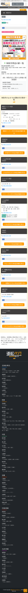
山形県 (4, 390)
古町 (4, 439)
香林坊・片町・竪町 (8, 447)
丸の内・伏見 (11, 471)
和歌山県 (4, 502)
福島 (17, 396)
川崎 (10, 429)
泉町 (12, 409)
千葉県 (4, 419)
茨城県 (4, 403)
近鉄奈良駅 (10, 500)
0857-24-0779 (7, 144)
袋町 (13, 459)
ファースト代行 (6, 178)
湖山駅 (10, 67)
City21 (4, 230)
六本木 (13, 425)
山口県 (4, 527)
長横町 (9, 376)
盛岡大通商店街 (7, 380)
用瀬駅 (18, 73)
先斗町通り (11, 488)
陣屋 (20, 396)
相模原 (19, 429)
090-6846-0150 (7, 212)
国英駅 (11, 73)
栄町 (23, 421)
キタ (4, 492)
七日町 (4, 392)
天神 (10, 554)
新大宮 (4, 500)
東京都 (4, 423)
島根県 (4, 515)
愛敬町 (4, 558)
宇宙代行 (4, 139)
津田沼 (19, 421)
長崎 (4, 562)
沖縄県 (4, 580)
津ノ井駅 (7, 73)
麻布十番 (17, 425)
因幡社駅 (22, 73)
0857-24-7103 (7, 275)
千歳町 (13, 467)
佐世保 (7, 562)
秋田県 (4, 386)
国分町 (4, 384)
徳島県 (4, 531)
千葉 (16, 421)
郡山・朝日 (6, 396)
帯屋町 (4, 545)
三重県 (4, 479)
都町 (4, 570)
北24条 (10, 370)
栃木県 (4, 407)
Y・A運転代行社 (7, 270)
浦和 (10, 417)
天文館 (4, 578)
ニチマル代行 (6, 311)
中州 (7, 554)
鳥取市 (3, 16)
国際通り (8, 581)
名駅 (6, 471)
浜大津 (4, 484)
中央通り (5, 459)
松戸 (8, 421)
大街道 (4, 541)
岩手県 (4, 378)
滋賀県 (4, 483)
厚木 (16, 429)
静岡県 (4, 465)
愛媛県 (4, 539)
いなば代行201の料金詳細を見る (14, 172)
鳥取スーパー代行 (7, 106)
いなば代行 (5, 200)
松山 (4, 581)
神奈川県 (4, 427)
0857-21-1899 (7, 123)
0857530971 (6, 318)
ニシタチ (5, 574)
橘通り (10, 574)
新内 (4, 504)
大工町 (4, 405)
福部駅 (2, 67)
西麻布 (4, 425)
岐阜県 (4, 461)
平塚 (13, 429)
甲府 (4, 455)
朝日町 (4, 513)
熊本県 (4, 564)
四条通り (5, 488)
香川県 (4, 535)
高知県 (4, 543)
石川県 (4, 446)
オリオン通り (6, 409)
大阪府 (4, 490)
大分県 (4, 568)
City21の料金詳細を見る (14, 244)
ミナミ (7, 492)
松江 (4, 517)
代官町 (7, 517)
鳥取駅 (6, 67)
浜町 (11, 562)
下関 (4, 529)
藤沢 (7, 430)
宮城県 (4, 382)
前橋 (4, 413)
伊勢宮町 (12, 517)
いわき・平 (12, 396)
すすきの (5, 370)
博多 (4, 554)
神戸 (11, 496)
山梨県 (4, 454)
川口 (7, 417)
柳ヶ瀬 (4, 463)
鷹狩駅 (14, 73)
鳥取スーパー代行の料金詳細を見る (14, 132)
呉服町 (4, 467)
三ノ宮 (4, 496)
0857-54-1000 (7, 19)
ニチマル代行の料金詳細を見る (14, 326)
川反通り (5, 388)
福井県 (4, 450)
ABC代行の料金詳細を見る (14, 305)
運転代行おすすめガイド (12, 7)
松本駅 (17, 459)
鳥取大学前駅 (15, 67)
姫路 (8, 496)
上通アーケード (7, 566)
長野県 (4, 458)
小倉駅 (13, 554)
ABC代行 (4, 289)
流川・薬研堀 (10, 525)
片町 (4, 451)
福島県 (4, 394)
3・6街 (14, 370)
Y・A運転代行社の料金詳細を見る (14, 283)
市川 (13, 421)
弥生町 (9, 513)
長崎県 (4, 560)
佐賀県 (4, 556)
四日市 (4, 480)
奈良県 (4, 498)
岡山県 (4, 519)
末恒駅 (20, 67)
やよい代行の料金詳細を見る (14, 264)
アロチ (7, 504)
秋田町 (4, 533)
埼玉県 (4, 415)
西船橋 (4, 421)
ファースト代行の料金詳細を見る (14, 194)
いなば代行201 (6, 159)
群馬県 (4, 411)
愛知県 (4, 469)
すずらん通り (5, 372)
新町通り (13, 376)
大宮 (4, 417)
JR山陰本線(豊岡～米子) (7, 66)
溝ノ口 (3, 430)
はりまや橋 (10, 545)
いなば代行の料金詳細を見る (14, 224)
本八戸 (4, 376)
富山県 (4, 442)
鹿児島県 (4, 576)
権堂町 (10, 459)
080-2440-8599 (7, 186)
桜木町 (4, 443)
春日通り (8, 455)
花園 (18, 370)
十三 (11, 492)
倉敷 (7, 521)
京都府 (4, 486)
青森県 (4, 374)
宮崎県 (4, 572)
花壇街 (9, 425)
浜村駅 (2, 69)
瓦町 (4, 537)
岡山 (4, 521)
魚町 (14, 496)
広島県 (4, 523)
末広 (17, 372)
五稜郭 (13, 372)
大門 (10, 372)
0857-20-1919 (7, 255)
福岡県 (4, 552)
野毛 (4, 429)
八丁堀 (4, 525)
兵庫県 (4, 494)
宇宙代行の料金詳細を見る (14, 153)
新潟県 (4, 438)
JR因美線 (3, 72)
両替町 (9, 467)
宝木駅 (24, 67)
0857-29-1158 (7, 236)
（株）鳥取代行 (6, 13)
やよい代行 (5, 250)
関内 (7, 429)
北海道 (4, 369)
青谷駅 (6, 69)
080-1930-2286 (7, 296)
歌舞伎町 (23, 425)
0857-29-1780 (7, 164)
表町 (10, 521)
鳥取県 (19, 7)
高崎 (7, 413)
